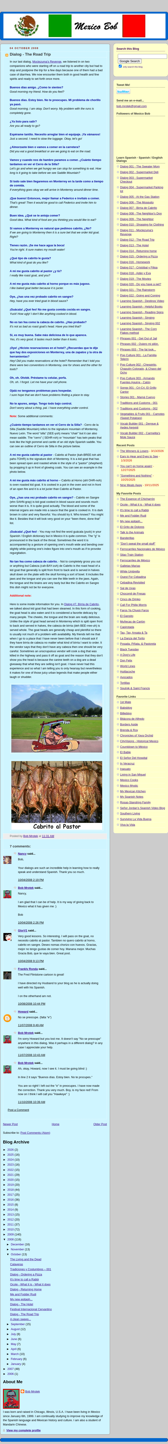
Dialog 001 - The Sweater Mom (140, 166)
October (16, 1254)
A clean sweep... (20, 1319)
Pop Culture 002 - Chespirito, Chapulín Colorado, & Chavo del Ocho (140, 368)
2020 (11, 1179)
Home (55, 1124)
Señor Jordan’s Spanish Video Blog (142, 808)
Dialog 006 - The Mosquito (137, 202)
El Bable (125, 752)
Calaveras (16, 1264)
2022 (11, 1169)
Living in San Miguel (133, 774)
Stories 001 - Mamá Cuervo (137, 397)
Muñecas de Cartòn (132, 621)
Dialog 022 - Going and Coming (140, 295)
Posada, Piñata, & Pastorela (138, 643)
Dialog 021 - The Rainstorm (137, 290)
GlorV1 (22, 930)
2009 (11, 1234)
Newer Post (10, 1124)
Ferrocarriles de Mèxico (135, 560)
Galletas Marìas (130, 565)
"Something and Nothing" (136, 475)
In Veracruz (127, 763)
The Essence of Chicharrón (137, 499)
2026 (11, 1149)
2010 (11, 1229)
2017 (11, 1194)
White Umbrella (130, 571)
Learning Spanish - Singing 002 (140, 323)
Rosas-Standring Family (135, 802)
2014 (11, 1209)
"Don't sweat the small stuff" (138, 543)
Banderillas (127, 538)
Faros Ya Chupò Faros (134, 610)
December (18, 1244)
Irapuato (125, 769)
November (18, 1249)
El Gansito (126, 616)
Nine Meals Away (131, 485)
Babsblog (126, 707)
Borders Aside (129, 724)
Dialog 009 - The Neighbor (137, 219)
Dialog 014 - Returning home (138, 251)
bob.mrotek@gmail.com (131, 106)
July (14, 1334)
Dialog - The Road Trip (24, 1314)
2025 (11, 1154)
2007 (11, 1369)
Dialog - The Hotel (21, 1304)
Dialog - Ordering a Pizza (26, 1274)
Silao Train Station (131, 554)
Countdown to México (134, 746)
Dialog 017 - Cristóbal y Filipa (139, 267)
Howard (23, 1011)
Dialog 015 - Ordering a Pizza (139, 256)
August (16, 1329)
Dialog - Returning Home (26, 1289)
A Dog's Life (127, 654)
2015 (11, 1204)
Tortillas (125, 682)
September (18, 1324)
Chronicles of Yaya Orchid (136, 735)
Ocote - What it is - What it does (30, 1284)
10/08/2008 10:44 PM (31, 1003)
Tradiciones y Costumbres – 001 (30, 1269)
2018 (11, 1189)
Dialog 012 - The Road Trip (137, 239)
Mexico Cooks (129, 780)
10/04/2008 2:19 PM (31, 880)
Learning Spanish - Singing (137, 317)
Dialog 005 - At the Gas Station (139, 196)
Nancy (22, 853)
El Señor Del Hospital (133, 758)
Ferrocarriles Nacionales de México (142, 549)
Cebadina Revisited (132, 582)
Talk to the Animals (132, 532)
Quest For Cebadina (133, 577)
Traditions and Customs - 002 (139, 408)
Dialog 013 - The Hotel (134, 245)
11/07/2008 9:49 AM (31, 1025)
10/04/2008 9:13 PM (31, 961)
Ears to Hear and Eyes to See (139, 456)
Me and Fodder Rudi (23, 1294)
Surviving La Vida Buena (135, 819)
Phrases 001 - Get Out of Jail (138, 338)
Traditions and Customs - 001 (139, 403)
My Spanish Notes (131, 796)
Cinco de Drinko (130, 599)
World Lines (127, 666)
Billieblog (125, 713)
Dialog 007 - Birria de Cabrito (138, 207)
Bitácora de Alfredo (132, 718)
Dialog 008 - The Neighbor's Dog (141, 213)
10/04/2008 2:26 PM (31, 922)
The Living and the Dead (25, 1259)
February (17, 1359)
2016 (11, 1199)
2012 (11, 1219)
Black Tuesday (129, 649)
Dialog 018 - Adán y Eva (135, 273)
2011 (11, 1224)
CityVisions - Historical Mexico (139, 741)
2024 (11, 1159)
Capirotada (127, 627)
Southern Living (130, 813)
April (14, 1349)
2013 (11, 1214)
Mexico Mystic (129, 785)
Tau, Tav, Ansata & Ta (133, 632)
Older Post (100, 1124)
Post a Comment (18, 1110)
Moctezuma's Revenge (47, 61)
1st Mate (125, 702)
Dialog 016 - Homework (135, 262)
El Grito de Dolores (132, 527)
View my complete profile (23, 1430)
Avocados (126, 677)
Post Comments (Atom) (35, 1132)
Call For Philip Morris (133, 605)
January (16, 1364)
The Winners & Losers (134, 451)
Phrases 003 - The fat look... (138, 349)
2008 (11, 1239)
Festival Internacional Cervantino (31, 1309)
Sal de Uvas (128, 588)
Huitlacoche (127, 671)
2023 (11, 1164)
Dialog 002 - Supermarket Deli (139, 172)
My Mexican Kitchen (133, 791)
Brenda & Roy (129, 730)
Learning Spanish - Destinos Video (142, 301)
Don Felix (126, 660)
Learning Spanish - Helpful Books (141, 306)
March (15, 1354)
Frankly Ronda (28, 969)
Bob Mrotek (26, 887)
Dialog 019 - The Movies (135, 278)
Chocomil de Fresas (133, 593)
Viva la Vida (127, 824)
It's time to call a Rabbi (24, 1279)
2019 (11, 1184)
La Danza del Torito (132, 638)
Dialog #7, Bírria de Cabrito (81, 604)
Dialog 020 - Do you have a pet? (140, 284)
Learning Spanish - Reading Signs (141, 312)
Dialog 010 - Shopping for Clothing (142, 224)
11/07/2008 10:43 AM (31, 1055)
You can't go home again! (136, 466)
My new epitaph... (21, 1299)
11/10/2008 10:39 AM (31, 1102)
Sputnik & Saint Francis (135, 688)
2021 (11, 1174)
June (14, 1339)
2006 (11, 1374)
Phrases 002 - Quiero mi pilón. (139, 344)
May (14, 1344)
